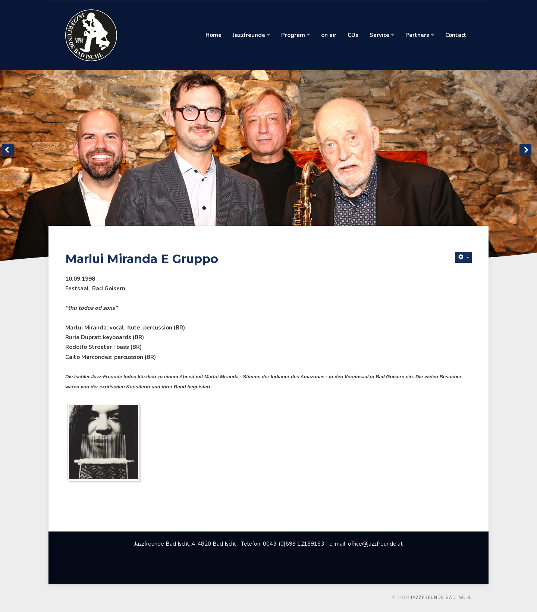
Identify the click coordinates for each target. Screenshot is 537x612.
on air (328, 35)
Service (381, 35)
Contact (455, 35)
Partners (419, 35)
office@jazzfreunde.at (375, 544)
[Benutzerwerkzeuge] (463, 257)
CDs (352, 35)
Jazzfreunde (251, 35)
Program (295, 35)
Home (213, 35)
